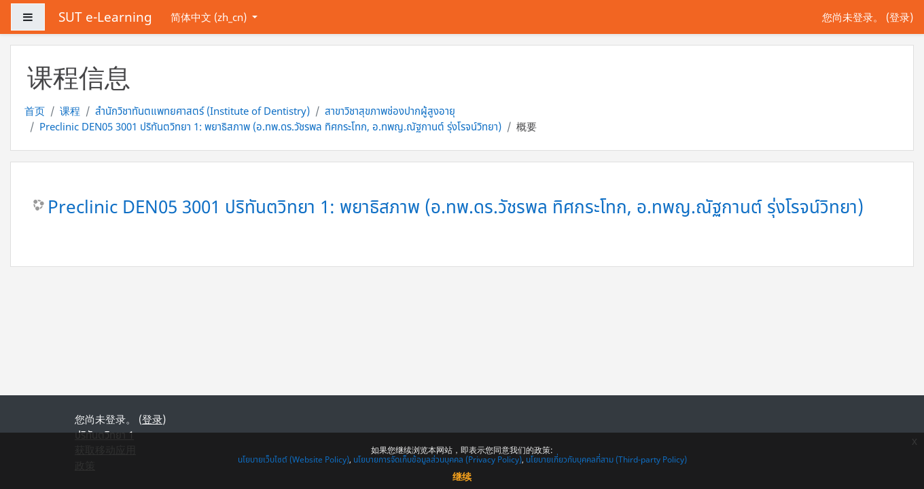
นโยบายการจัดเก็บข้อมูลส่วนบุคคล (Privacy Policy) (437, 459)
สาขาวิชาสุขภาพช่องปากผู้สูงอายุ (390, 110)
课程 (70, 110)
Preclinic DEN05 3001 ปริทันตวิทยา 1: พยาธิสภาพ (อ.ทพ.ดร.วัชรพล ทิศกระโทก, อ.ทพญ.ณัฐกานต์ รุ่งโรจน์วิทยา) (270, 126)
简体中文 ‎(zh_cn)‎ (210, 17)
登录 (899, 17)
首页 (34, 110)
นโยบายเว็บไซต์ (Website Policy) (293, 459)
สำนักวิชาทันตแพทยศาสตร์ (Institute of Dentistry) (202, 110)
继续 (462, 476)
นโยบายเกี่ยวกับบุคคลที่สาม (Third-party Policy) (606, 459)
